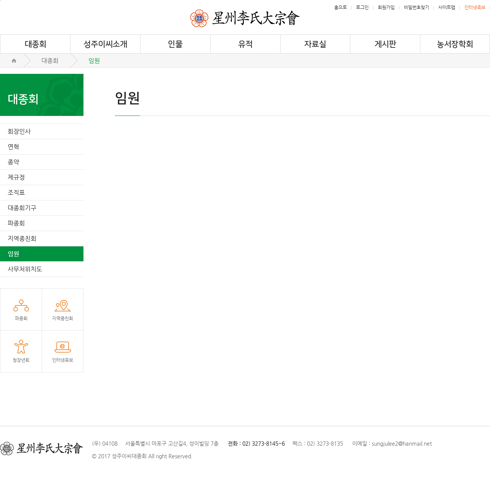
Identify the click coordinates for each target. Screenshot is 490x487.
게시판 (385, 44)
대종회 (35, 44)
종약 (13, 162)
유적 (245, 44)
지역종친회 (22, 238)
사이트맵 (446, 7)
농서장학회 (455, 44)
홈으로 (340, 7)
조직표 (16, 192)
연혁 (13, 146)
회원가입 (386, 7)
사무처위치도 (25, 269)
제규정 (16, 177)
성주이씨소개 (105, 44)
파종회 (16, 223)
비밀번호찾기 (416, 7)
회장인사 (19, 131)
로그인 (362, 7)
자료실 (315, 44)
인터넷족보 (474, 7)
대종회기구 (22, 208)
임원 (13, 253)
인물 (175, 44)
